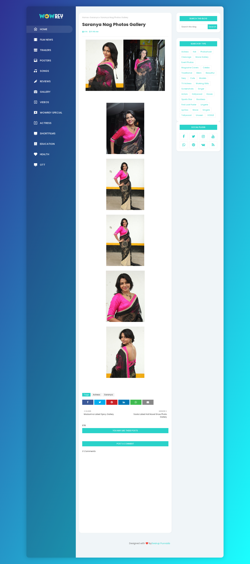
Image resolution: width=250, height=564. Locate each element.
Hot (194, 51)
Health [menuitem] (41, 154)
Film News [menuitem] (43, 40)
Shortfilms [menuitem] (44, 133)
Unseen (199, 115)
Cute (192, 78)
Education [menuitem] (44, 144)
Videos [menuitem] (41, 102)
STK (86, 31)
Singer (201, 88)
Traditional (186, 73)
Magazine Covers (190, 67)
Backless (200, 99)
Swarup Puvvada (161, 543)
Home (85, 17)
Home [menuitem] (40, 29)
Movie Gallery (202, 57)
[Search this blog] (194, 26)
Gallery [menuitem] (42, 92)
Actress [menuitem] (42, 123)
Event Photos (187, 62)
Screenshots (187, 88)
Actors (184, 94)
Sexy (183, 78)
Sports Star (186, 99)
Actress (96, 394)
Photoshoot (206, 51)
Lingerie (204, 104)
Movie (195, 110)
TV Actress (186, 83)
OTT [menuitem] (39, 165)
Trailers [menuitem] (42, 50)
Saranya (94, 17)
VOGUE (210, 115)
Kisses (210, 94)
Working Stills (202, 83)
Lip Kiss (184, 110)
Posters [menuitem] (42, 60)
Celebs (206, 67)
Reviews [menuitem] (42, 81)
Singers (206, 110)
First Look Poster (188, 104)
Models (202, 78)
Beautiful (210, 73)
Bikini (198, 73)
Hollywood (197, 94)
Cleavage (186, 57)
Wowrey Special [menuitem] (48, 112)
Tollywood (186, 115)
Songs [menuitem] (41, 71)
